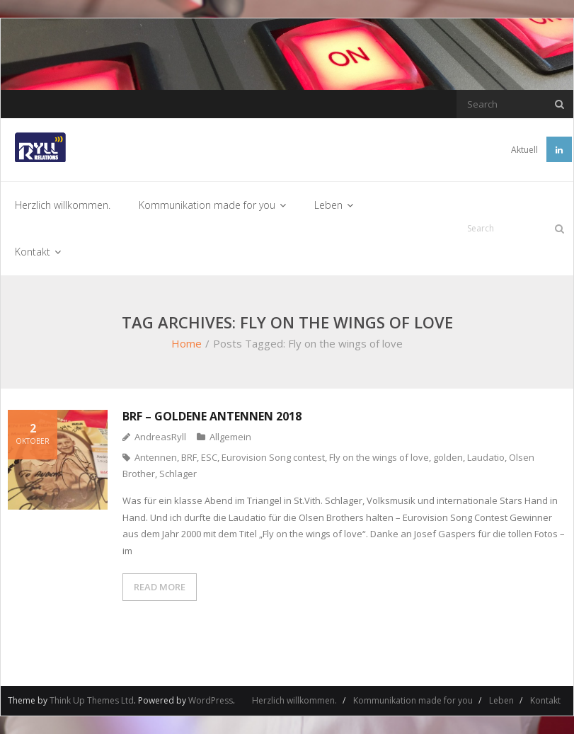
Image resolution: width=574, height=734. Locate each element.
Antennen (155, 457)
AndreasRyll (160, 436)
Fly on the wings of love (379, 457)
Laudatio (486, 457)
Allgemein (230, 436)
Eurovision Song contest (273, 457)
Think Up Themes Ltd (92, 700)
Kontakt (545, 700)
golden (448, 457)
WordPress (210, 700)
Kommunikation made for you (413, 700)
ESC (209, 457)
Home (186, 343)
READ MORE (159, 586)
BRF (189, 457)
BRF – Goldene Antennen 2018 (212, 416)
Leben (501, 700)
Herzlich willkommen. (294, 700)
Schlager (178, 473)
